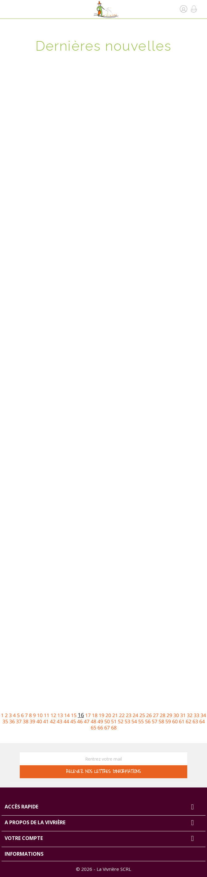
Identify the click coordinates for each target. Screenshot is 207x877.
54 (134, 721)
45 (73, 721)
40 (39, 721)
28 (162, 715)
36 (12, 721)
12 (53, 715)
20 (108, 715)
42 (53, 721)
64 (202, 721)
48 (93, 721)
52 (120, 721)
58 (161, 721)
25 (142, 715)
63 (195, 721)
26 (149, 715)
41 (46, 721)
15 (74, 715)
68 (114, 727)
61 (181, 721)
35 (5, 721)
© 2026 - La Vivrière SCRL (103, 869)
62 (188, 721)
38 (25, 721)
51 (114, 721)
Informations (24, 853)
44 (66, 721)
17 (88, 715)
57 (154, 721)
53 (127, 721)
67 (107, 727)
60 (175, 721)
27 (156, 715)
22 (122, 715)
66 (100, 727)
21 (115, 715)
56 (148, 721)
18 (94, 715)
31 (183, 715)
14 (67, 715)
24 (135, 715)
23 (128, 715)
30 (176, 715)
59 (168, 721)
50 (107, 721)
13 (60, 715)
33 (196, 715)
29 (169, 715)
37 (19, 721)
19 (101, 715)
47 (86, 721)
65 (93, 727)
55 (141, 721)
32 (190, 715)
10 (40, 715)
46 (80, 721)
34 (203, 715)
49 (100, 721)
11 (46, 715)
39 (32, 721)
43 (59, 721)
